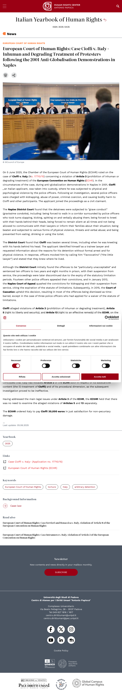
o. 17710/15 (37, 176)
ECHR (89, 180)
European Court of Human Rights (24, 43)
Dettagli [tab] (61, 325)
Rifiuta (22, 377)
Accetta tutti (100, 377)
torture (52, 487)
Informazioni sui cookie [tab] (101, 325)
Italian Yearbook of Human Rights (61, 19)
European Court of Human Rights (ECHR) (32, 468)
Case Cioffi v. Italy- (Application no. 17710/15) (35, 461)
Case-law (16, 505)
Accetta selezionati (61, 377)
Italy (65, 487)
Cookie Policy (61, 651)
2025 (7, 443)
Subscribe (61, 572)
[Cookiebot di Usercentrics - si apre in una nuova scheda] (107, 318)
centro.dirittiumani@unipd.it (61, 615)
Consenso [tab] (21, 325)
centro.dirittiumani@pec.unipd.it (61, 618)
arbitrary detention (85, 487)
